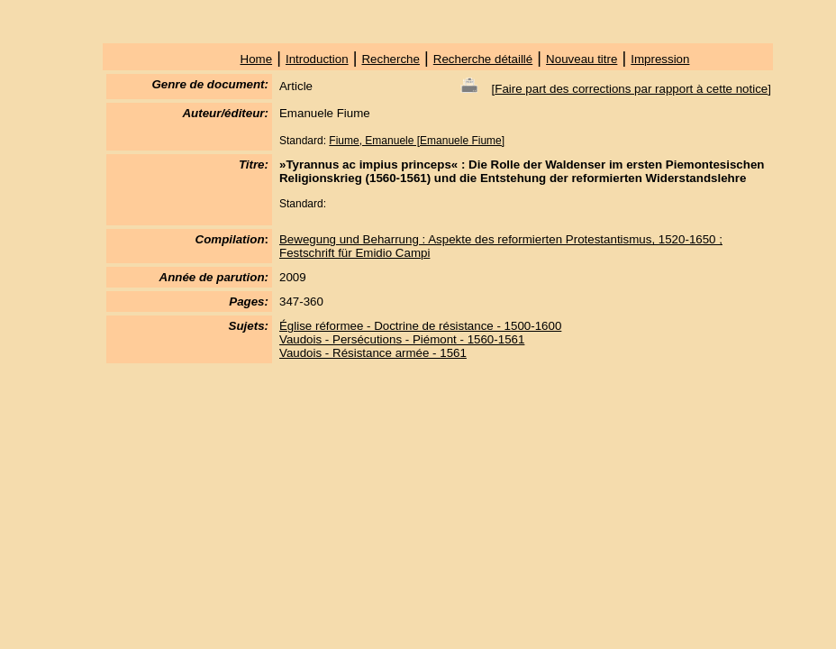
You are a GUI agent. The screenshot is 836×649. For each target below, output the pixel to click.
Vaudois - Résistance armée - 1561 (373, 353)
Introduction (317, 59)
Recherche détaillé (482, 59)
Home (257, 59)
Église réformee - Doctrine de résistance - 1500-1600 (420, 326)
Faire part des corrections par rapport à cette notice (631, 89)
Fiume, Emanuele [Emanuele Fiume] (416, 140)
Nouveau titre (581, 59)
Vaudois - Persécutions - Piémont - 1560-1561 (401, 339)
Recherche (390, 59)
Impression (660, 59)
